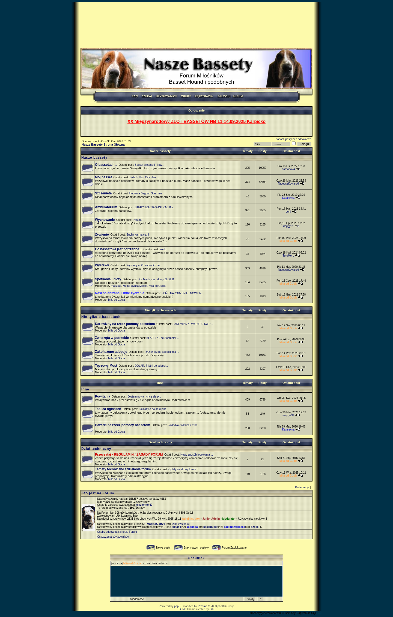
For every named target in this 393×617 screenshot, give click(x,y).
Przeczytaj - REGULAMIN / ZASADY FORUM (129, 454)
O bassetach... (106, 165)
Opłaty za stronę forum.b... (184, 469)
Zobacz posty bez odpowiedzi (293, 139)
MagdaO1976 (156, 523)
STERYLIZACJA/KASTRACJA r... (155, 207)
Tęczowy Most (106, 366)
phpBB (178, 606)
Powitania (102, 396)
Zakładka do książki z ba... (184, 425)
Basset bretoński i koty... (149, 164)
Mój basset (103, 177)
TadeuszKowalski (288, 183)
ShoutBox (196, 557)
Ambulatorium (106, 207)
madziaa (116, 285)
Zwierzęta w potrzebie (112, 338)
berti (288, 211)
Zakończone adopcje (111, 352)
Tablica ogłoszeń (108, 409)
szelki (163, 249)
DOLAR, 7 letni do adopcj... (151, 365)
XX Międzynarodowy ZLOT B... (157, 279)
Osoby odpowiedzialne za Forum (117, 531)
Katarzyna (288, 197)
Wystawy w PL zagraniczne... (144, 265)
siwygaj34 (288, 415)
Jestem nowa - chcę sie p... (144, 396)
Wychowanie (105, 220)
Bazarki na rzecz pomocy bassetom (122, 425)
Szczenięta (103, 193)
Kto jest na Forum (98, 493)
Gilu (212, 609)
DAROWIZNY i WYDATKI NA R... (192, 324)
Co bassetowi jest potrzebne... (118, 249)
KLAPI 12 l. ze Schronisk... (163, 337)
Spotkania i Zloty (108, 279)
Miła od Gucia (157, 285)
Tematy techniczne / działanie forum (123, 469)
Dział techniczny (160, 442)
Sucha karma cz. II (137, 234)
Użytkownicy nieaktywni (252, 518)
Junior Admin (211, 518)
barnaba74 (288, 169)
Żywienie (102, 234)
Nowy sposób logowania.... (196, 454)
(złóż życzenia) (180, 523)
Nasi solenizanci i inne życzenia (119, 293)
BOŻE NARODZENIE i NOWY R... (183, 293)
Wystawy (102, 265)
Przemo (202, 606)
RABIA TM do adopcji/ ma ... (162, 351)
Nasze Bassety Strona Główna (103, 144)
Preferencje (302, 487)
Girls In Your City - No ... (144, 177)
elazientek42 (144, 504)
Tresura (137, 219)
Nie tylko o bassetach (160, 310)
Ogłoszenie (196, 110)
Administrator (191, 518)
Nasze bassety (160, 151)
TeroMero (288, 255)
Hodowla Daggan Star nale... (146, 193)
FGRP (182, 609)
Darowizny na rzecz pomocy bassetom (125, 324)
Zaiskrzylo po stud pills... (153, 409)
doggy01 (288, 226)
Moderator (229, 518)
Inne (160, 382)
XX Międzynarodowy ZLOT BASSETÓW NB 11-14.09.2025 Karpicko (196, 121)
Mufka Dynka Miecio (135, 285)
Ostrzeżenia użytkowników (113, 536)
